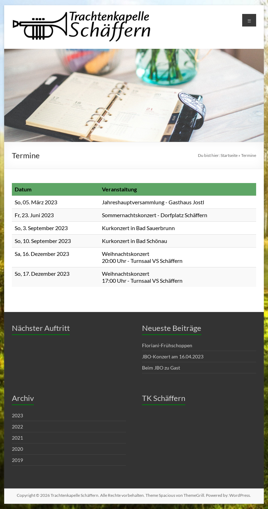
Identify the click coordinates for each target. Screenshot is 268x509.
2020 (17, 449)
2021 (17, 438)
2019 (17, 460)
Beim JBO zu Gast (161, 368)
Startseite (229, 155)
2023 (17, 415)
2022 (17, 427)
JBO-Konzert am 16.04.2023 (172, 356)
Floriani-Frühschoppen (167, 345)
